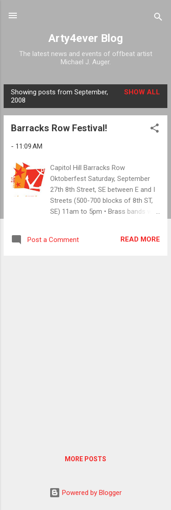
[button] (154, 130)
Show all (142, 92)
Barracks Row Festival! (59, 128)
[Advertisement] (85, 348)
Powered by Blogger (85, 493)
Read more (140, 239)
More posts (85, 459)
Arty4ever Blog (85, 38)
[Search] (158, 18)
